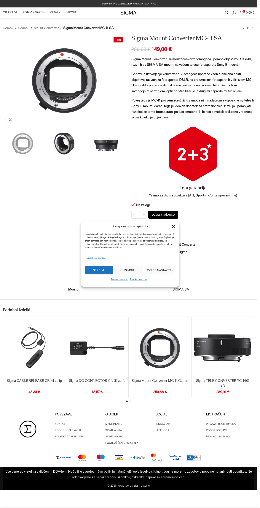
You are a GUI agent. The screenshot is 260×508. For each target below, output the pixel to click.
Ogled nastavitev (160, 270)
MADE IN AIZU (113, 424)
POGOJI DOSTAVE (216, 430)
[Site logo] (128, 12)
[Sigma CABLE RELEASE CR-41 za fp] (34, 348)
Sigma (182, 252)
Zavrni (129, 270)
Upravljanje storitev (96, 258)
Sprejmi (99, 270)
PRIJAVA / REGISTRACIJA (221, 424)
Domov (8, 28)
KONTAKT (61, 424)
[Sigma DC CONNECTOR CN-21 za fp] (97, 348)
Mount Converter (46, 28)
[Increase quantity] (144, 215)
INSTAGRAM (163, 424)
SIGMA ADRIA (113, 430)
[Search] (227, 12)
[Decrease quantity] (133, 215)
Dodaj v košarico (163, 214)
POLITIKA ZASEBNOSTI (69, 436)
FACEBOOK (162, 430)
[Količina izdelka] (139, 215)
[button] (173, 226)
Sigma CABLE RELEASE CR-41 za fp (34, 380)
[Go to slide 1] (127, 401)
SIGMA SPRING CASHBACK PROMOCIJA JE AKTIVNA (129, 3)
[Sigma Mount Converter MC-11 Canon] (160, 348)
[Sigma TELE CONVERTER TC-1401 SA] (222, 348)
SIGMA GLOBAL (114, 436)
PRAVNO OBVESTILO (218, 436)
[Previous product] (243, 28)
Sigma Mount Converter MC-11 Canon (160, 380)
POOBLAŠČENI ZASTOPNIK (121, 442)
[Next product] (252, 28)
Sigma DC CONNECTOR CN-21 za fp (97, 380)
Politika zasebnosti (119, 279)
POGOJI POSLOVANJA (68, 430)
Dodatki (23, 28)
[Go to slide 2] (130, 401)
